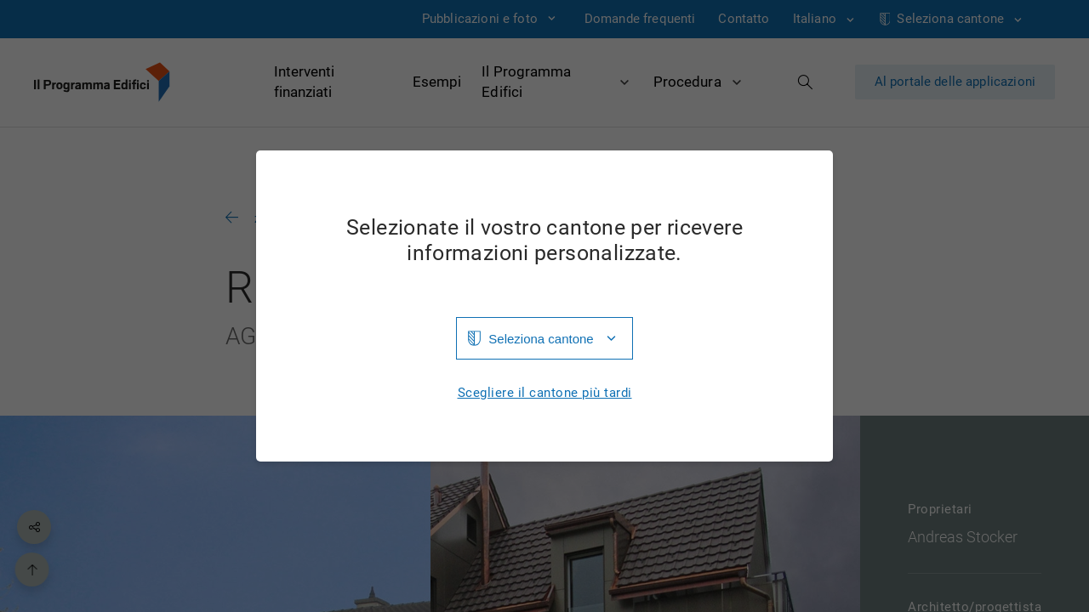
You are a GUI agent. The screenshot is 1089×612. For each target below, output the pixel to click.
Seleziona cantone (540, 339)
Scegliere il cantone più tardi (545, 393)
